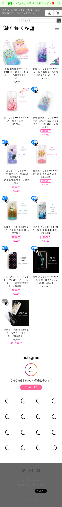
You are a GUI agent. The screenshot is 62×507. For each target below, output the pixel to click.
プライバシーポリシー (31, 480)
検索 (59, 21)
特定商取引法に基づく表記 (31, 485)
